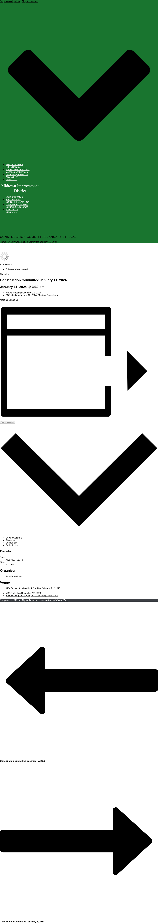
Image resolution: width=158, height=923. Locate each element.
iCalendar (10, 540)
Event (10, 242)
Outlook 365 (12, 543)
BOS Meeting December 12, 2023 (23, 293)
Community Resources (17, 174)
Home (3, 242)
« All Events (6, 264)
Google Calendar (14, 538)
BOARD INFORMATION (17, 169)
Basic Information (14, 164)
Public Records (13, 167)
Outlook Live (12, 545)
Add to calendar (7, 422)
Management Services (17, 172)
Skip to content (30, 1)
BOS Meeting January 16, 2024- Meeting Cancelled (32, 295)
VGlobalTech (61, 600)
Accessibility (12, 177)
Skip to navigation (10, 1)
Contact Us (11, 179)
